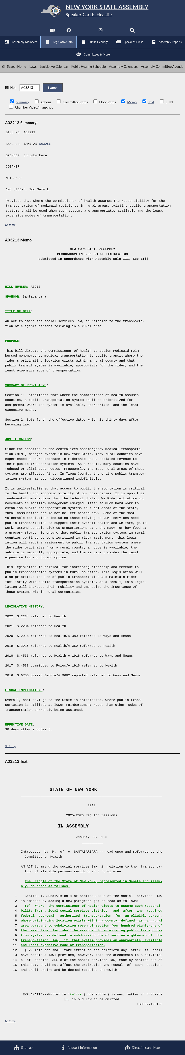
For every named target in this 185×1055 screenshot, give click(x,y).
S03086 (45, 151)
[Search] (132, 33)
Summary (22, 109)
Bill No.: (10, 94)
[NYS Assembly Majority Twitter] (84, 33)
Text (151, 109)
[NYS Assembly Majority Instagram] (100, 33)
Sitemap (23, 1048)
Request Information (79, 1048)
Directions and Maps (143, 1048)
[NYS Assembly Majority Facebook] (68, 33)
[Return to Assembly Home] (93, 12)
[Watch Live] (52, 33)
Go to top (10, 231)
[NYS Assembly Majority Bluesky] (116, 33)
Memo (132, 109)
